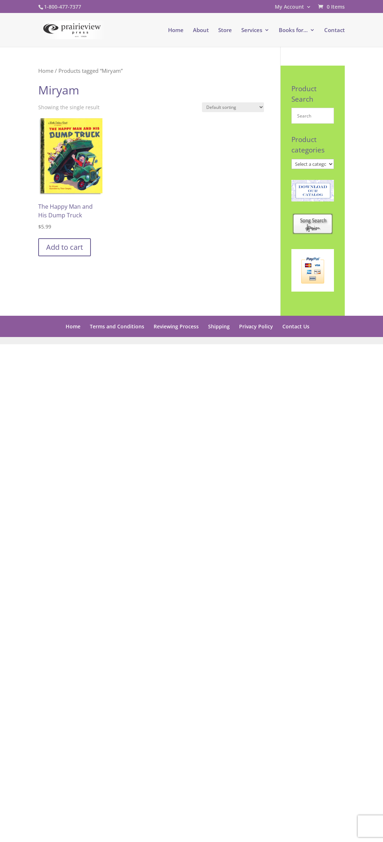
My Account (289, 7)
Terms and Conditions (117, 326)
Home (176, 30)
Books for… (293, 30)
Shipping (219, 326)
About (201, 30)
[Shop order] (233, 107)
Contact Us (295, 326)
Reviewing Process (176, 326)
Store (225, 30)
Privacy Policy (256, 326)
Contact (334, 30)
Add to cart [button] (64, 247)
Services (251, 30)
